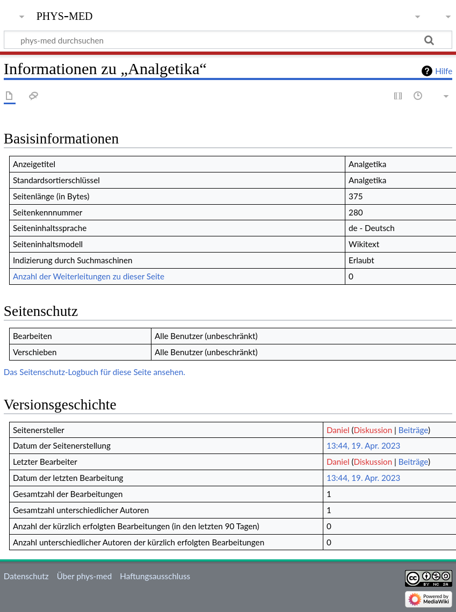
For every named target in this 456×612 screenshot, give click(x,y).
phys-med (65, 14)
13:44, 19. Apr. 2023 (363, 445)
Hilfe (443, 71)
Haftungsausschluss (155, 576)
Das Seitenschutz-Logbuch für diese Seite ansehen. (94, 372)
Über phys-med (84, 576)
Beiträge (413, 430)
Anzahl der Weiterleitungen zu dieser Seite (88, 276)
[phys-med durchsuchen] (228, 39)
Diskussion (373, 430)
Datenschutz (26, 576)
